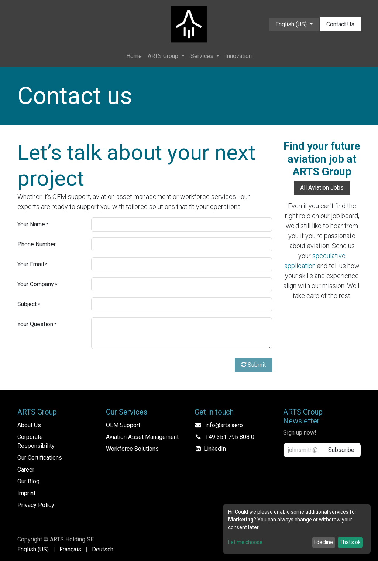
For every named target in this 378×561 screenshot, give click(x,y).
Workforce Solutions (132, 448)
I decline (323, 542)
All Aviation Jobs (322, 187)
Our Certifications (39, 457)
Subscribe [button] (341, 449)
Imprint (26, 493)
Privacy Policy (35, 504)
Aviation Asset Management (142, 436)
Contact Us (340, 24)
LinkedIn (215, 448)
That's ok (350, 542)
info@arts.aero (224, 425)
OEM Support (123, 425)
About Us (29, 425)
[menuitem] (134, 56)
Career (25, 469)
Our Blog (28, 481)
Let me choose (245, 542)
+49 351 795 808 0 (229, 436)
